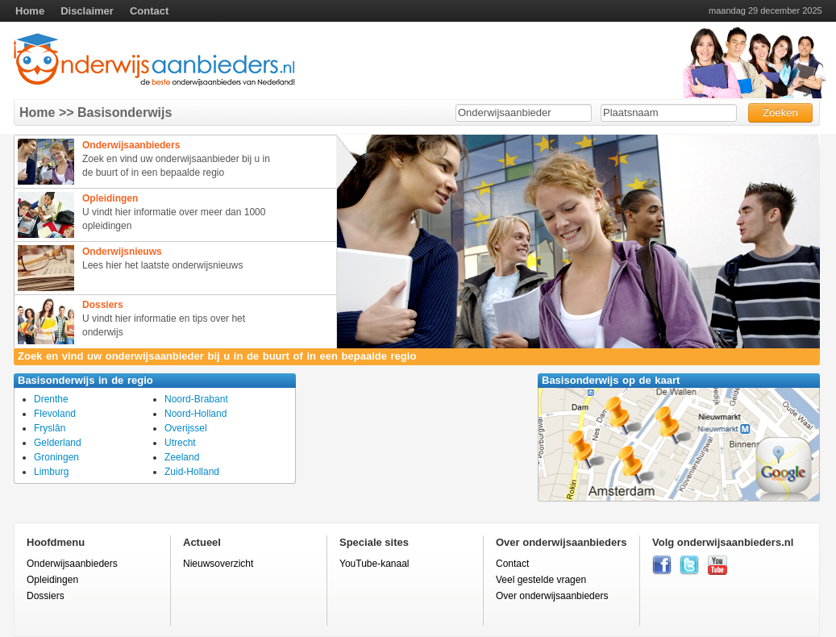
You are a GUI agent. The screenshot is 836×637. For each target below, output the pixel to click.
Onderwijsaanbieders (72, 563)
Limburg (51, 471)
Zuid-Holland (191, 471)
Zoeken (780, 112)
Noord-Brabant (196, 399)
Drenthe (51, 399)
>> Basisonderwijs (113, 112)
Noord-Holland (195, 413)
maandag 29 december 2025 (765, 10)
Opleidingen (52, 579)
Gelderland (57, 442)
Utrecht (180, 442)
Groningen (56, 457)
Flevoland (55, 413)
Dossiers (45, 596)
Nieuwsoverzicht (218, 563)
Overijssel (185, 428)
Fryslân (49, 428)
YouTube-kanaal (374, 563)
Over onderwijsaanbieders (552, 596)
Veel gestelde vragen (541, 579)
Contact (149, 11)
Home (29, 11)
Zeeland (181, 457)
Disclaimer (87, 11)
